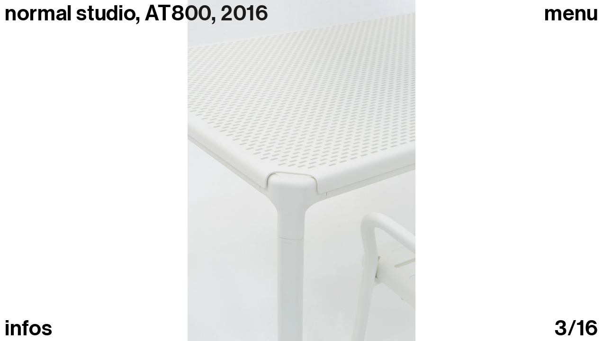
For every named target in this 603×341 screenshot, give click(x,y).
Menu (571, 13)
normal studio (70, 13)
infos (28, 328)
